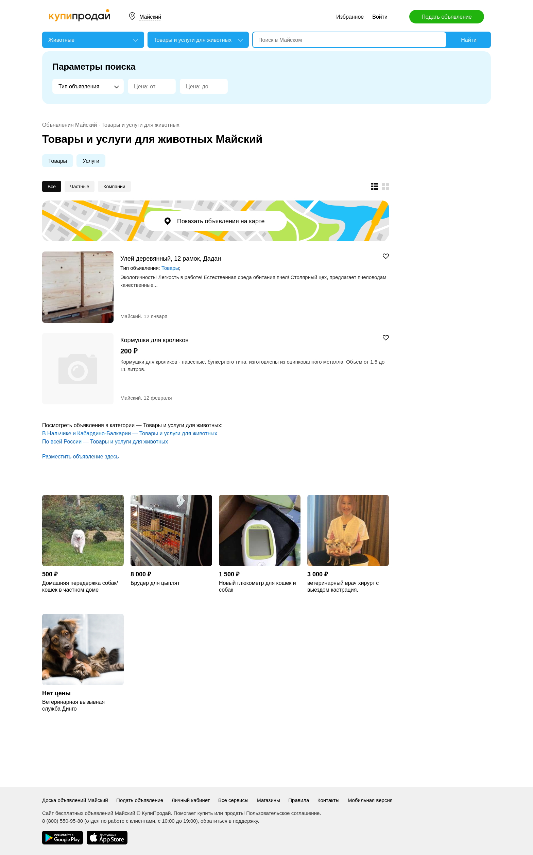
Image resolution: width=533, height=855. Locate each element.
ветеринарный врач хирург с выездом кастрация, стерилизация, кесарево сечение (343, 586)
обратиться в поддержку (229, 821)
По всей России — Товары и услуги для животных (105, 441)
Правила (298, 800)
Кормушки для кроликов (154, 340)
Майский (150, 17)
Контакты (328, 800)
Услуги (91, 161)
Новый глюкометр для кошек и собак (257, 586)
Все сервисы (233, 800)
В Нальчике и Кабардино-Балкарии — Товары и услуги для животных (129, 433)
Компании (114, 186)
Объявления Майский (69, 125)
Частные (79, 186)
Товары (57, 161)
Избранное (350, 17)
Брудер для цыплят (155, 583)
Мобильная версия (370, 800)
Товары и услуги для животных (140, 125)
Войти (380, 17)
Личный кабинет (191, 800)
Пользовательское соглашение (283, 813)
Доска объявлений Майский (75, 800)
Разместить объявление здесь (80, 456)
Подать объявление (446, 17)
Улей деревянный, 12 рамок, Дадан (170, 258)
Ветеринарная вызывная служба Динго (73, 705)
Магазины (268, 800)
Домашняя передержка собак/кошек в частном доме (80, 586)
